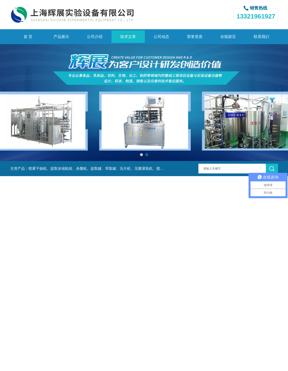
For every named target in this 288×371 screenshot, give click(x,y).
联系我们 (261, 37)
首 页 (28, 37)
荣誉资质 (195, 37)
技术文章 (128, 37)
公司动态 (161, 37)
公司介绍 (94, 37)
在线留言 (228, 37)
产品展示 (61, 37)
